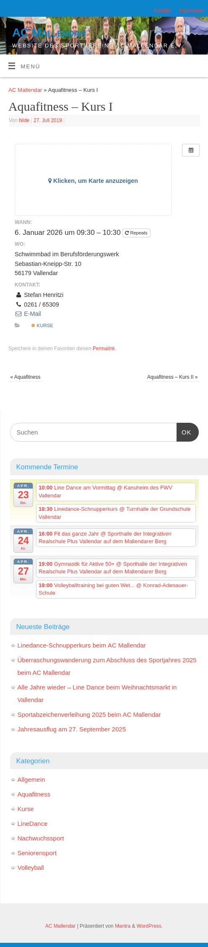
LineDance (33, 823)
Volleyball (31, 867)
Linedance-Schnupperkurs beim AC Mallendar (82, 645)
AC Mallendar (49, 32)
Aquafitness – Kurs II (172, 377)
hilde (24, 120)
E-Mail (28, 313)
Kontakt (162, 10)
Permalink (104, 348)
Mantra (122, 926)
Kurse (42, 325)
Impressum (191, 10)
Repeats (136, 232)
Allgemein (31, 779)
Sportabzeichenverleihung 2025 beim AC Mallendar (89, 714)
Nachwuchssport (41, 838)
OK (184, 431)
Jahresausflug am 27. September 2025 (72, 729)
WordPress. (150, 926)
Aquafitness (25, 377)
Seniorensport (37, 852)
